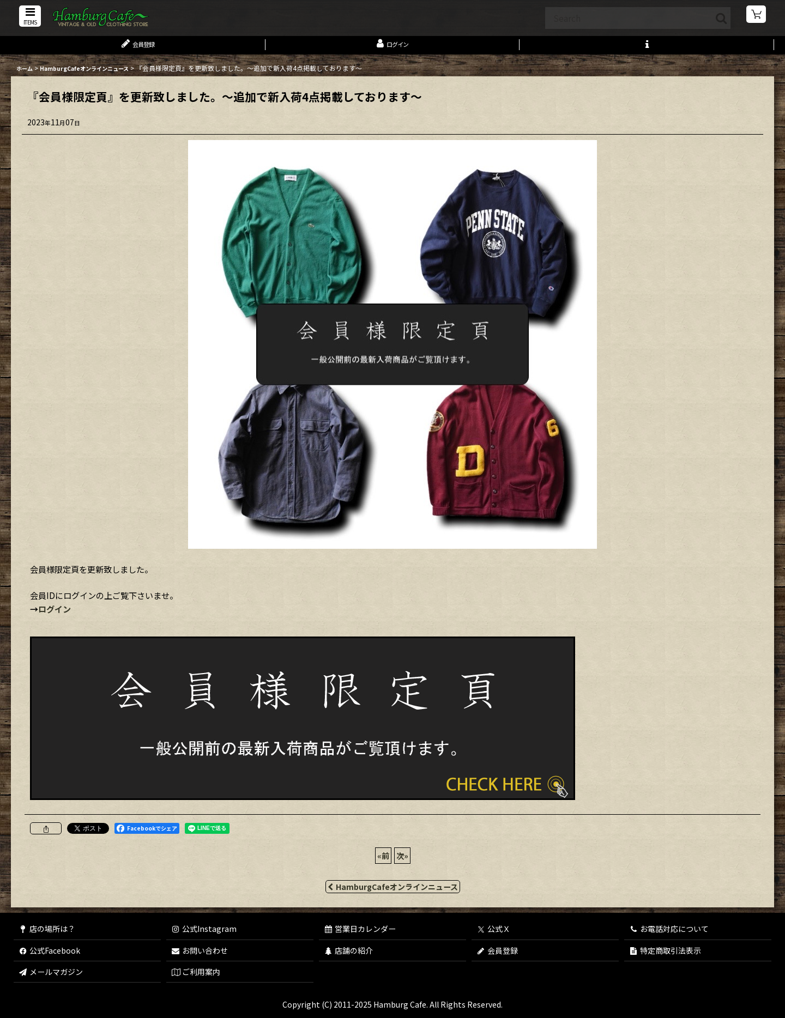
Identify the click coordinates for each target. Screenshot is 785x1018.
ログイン (54, 614)
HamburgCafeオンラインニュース (393, 892)
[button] (28, 17)
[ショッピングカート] (757, 16)
